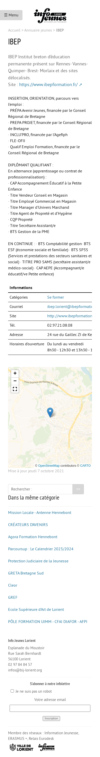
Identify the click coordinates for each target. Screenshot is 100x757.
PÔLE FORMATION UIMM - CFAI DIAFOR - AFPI (47, 621)
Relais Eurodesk (41, 739)
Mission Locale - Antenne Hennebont (39, 512)
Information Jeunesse (61, 733)
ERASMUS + (17, 739)
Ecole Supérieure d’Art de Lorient (36, 609)
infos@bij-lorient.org (25, 670)
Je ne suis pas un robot (31, 691)
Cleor (12, 585)
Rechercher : (21, 489)
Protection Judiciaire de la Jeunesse (38, 561)
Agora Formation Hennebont (32, 537)
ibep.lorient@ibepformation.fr (73, 306)
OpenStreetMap (49, 465)
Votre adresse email (50, 700)
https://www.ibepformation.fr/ (48, 84)
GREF (12, 597)
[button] (50, 412)
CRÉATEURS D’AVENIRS (28, 525)
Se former (55, 297)
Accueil (14, 30)
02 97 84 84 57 (20, 665)
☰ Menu (11, 15)
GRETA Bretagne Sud (26, 573)
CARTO (85, 465)
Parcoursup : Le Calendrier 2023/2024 (40, 549)
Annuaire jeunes (38, 30)
